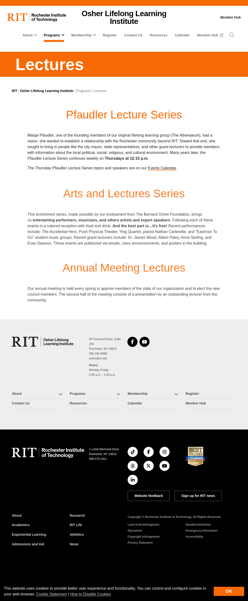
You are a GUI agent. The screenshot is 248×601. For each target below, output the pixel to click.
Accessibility (194, 571)
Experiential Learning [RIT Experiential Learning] (29, 569)
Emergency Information (202, 565)
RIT (14, 125)
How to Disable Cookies (90, 594)
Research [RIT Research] (77, 550)
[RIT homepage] (36, 17)
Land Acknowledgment (143, 559)
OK (229, 591)
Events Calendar (162, 203)
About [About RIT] (16, 550)
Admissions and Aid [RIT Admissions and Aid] (28, 579)
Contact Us (133, 35)
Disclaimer (135, 565)
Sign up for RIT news (198, 530)
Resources (159, 35)
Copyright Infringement (144, 571)
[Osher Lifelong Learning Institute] (42, 376)
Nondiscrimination (198, 559)
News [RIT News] (74, 579)
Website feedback (148, 530)
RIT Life (76, 559)
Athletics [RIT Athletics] (77, 569)
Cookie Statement (51, 594)
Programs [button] (52, 35)
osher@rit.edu (98, 393)
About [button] (28, 35)
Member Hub (230, 17)
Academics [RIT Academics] (21, 559)
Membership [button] (81, 35)
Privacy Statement (140, 577)
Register (110, 35)
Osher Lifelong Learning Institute (46, 125)
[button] (231, 35)
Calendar (182, 35)
